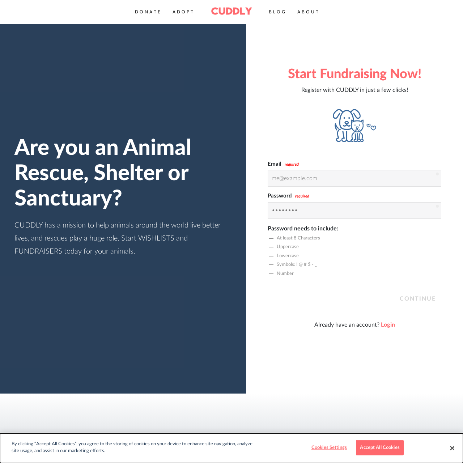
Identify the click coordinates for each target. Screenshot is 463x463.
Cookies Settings (329, 447)
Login (388, 325)
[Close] (452, 448)
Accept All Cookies (379, 447)
